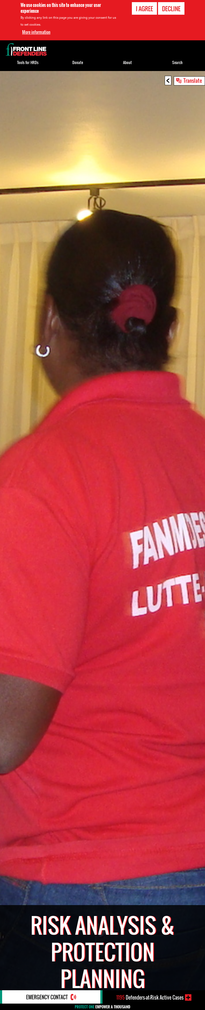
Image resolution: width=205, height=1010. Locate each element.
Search (177, 62)
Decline (171, 8)
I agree (144, 8)
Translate (192, 80)
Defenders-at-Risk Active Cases (150, 997)
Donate (77, 62)
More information (36, 32)
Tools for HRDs (27, 62)
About (127, 62)
